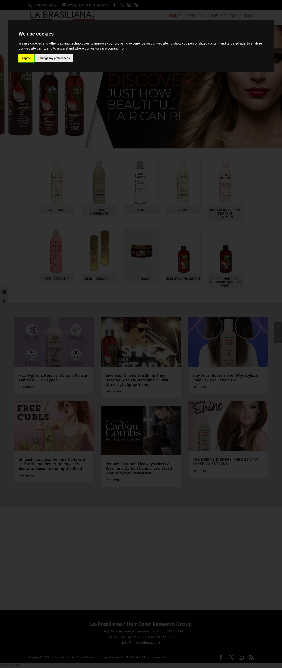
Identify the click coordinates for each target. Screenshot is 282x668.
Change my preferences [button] (54, 58)
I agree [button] (26, 58)
